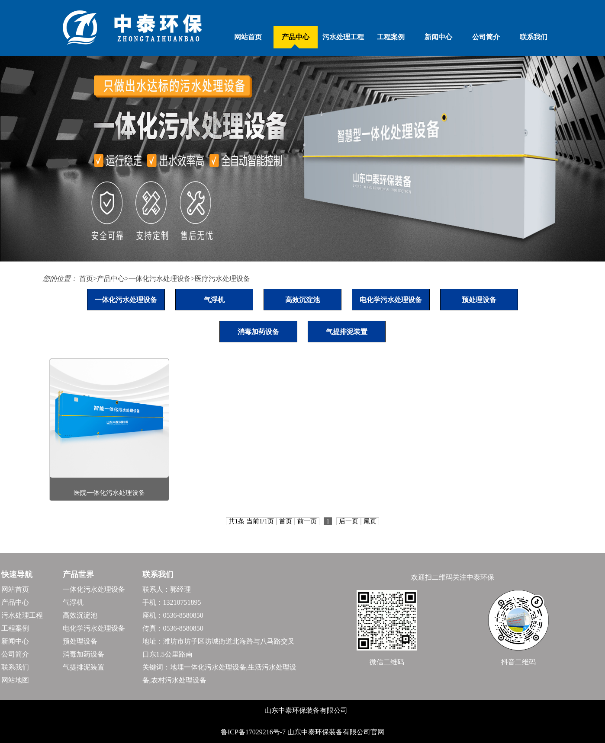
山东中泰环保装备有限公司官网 (335, 732)
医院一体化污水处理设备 (109, 492)
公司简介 (486, 37)
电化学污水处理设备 (391, 299)
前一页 (307, 521)
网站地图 (15, 680)
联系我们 (533, 37)
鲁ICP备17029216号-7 (254, 732)
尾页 (370, 521)
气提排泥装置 (346, 331)
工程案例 (391, 37)
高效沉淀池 (302, 299)
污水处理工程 (343, 37)
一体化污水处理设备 (160, 278)
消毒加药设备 (258, 331)
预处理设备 (479, 299)
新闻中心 (438, 37)
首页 (86, 278)
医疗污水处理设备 (222, 278)
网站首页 (248, 37)
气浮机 (214, 299)
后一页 (348, 521)
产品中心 (295, 37)
